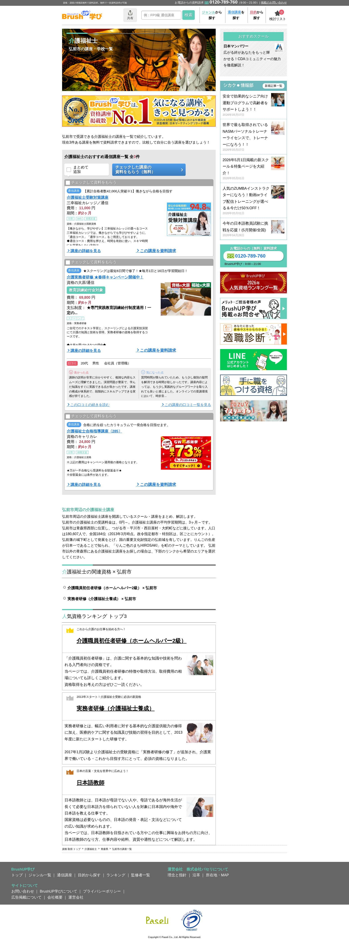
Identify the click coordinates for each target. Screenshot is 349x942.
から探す (212, 15)
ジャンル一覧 (39, 875)
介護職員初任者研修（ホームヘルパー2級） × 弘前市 (112, 588)
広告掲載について (26, 897)
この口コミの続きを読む (90, 405)
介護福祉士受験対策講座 (87, 197)
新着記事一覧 (273, 85)
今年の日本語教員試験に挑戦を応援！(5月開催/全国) (253, 229)
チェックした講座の (147, 170)
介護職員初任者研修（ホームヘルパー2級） (132, 641)
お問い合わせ (22, 891)
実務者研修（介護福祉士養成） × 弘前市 (101, 599)
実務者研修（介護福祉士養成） (115, 708)
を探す (236, 15)
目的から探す (89, 875)
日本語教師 (90, 783)
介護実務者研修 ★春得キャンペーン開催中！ (105, 277)
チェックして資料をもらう (91, 182)
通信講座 (64, 875)
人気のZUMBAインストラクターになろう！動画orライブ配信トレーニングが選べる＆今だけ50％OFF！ (253, 200)
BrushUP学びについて (58, 891)
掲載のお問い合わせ (274, 2)
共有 (130, 15)
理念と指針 (177, 875)
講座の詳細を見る (86, 251)
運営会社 (75, 897)
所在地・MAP (217, 875)
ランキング (115, 875)
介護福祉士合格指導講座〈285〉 (94, 431)
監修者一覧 (140, 875)
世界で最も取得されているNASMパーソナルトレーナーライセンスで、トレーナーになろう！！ (253, 137)
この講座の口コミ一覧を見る (188, 405)
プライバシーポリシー (102, 891)
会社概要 (55, 897)
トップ (17, 875)
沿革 (196, 875)
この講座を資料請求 (158, 251)
